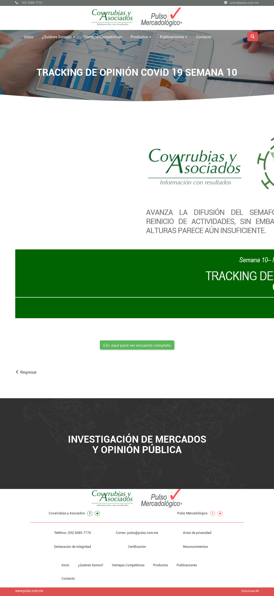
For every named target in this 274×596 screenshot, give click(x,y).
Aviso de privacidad (197, 533)
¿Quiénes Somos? (90, 565)
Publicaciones (187, 565)
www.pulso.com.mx (29, 591)
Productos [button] (141, 37)
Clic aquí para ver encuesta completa (137, 345)
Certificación (137, 547)
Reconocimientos (195, 547)
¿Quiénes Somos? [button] (58, 37)
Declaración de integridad (72, 547)
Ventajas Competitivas (103, 37)
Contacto (203, 37)
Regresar (26, 372)
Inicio (28, 37)
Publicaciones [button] (173, 37)
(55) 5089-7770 (28, 3)
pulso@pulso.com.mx (241, 3)
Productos (160, 565)
